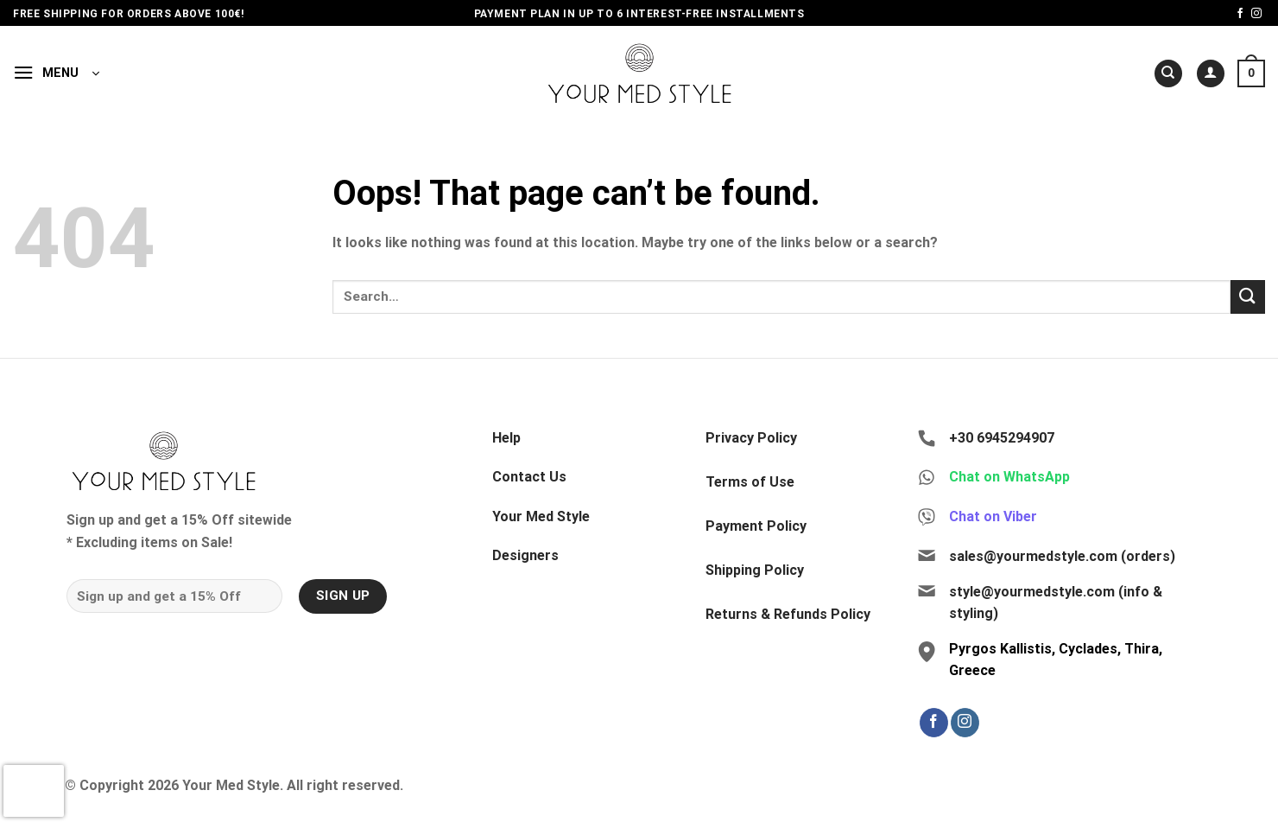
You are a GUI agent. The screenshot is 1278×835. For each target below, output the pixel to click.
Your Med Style (541, 516)
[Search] (1168, 74)
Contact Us (529, 476)
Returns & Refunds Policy (787, 614)
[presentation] (33, 791)
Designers (525, 555)
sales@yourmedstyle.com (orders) (1062, 556)
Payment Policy (756, 526)
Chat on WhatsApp (1009, 476)
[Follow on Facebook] (1240, 14)
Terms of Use (749, 482)
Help (506, 438)
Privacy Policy (751, 438)
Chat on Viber (993, 516)
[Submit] (1248, 297)
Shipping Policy (754, 570)
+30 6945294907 (1001, 438)
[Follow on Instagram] (1256, 14)
